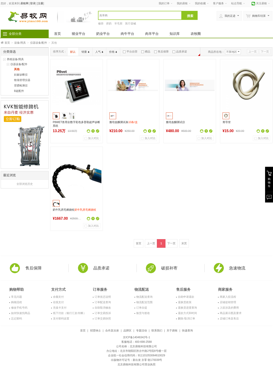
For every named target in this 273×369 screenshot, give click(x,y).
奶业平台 (103, 34)
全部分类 (15, 34)
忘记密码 (16, 318)
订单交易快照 (103, 318)
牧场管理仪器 (22, 80)
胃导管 (227, 122)
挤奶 (109, 23)
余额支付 (58, 296)
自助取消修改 (103, 307)
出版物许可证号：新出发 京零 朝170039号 (136, 360)
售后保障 (161, 51)
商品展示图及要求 (231, 313)
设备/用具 (20, 42)
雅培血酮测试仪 (175, 122)
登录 (33, 3)
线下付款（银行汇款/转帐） (69, 313)
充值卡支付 (60, 307)
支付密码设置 (61, 318)
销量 (85, 51)
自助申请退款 (186, 296)
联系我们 (156, 330)
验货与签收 (143, 313)
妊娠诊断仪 (21, 74)
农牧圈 (196, 34)
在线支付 (58, 302)
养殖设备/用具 (15, 59)
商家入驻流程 (228, 296)
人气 (99, 51)
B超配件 (19, 91)
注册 (40, 3)
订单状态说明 (103, 296)
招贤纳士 (95, 330)
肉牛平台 (127, 34)
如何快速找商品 (20, 313)
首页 (57, 34)
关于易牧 (172, 330)
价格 (113, 51)
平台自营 (130, 51)
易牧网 (24, 3)
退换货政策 (185, 302)
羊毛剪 (118, 23)
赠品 (145, 51)
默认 (73, 51)
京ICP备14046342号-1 (136, 337)
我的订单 (164, 3)
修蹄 (100, 23)
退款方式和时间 (187, 313)
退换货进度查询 (187, 307)
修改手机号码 (19, 307)
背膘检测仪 (21, 85)
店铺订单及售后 (229, 318)
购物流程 (16, 302)
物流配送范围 (144, 302)
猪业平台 (78, 34)
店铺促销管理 (228, 302)
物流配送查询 (144, 296)
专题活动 (141, 330)
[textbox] (139, 15)
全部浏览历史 (25, 184)
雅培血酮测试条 (123, 122)
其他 (16, 69)
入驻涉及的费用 (229, 307)
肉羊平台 (152, 34)
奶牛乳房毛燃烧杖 (74, 209)
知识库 (175, 34)
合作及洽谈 (112, 330)
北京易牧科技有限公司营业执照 (136, 364)
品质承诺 (179, 51)
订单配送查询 (103, 302)
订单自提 (141, 307)
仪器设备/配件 (38, 42)
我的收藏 (200, 3)
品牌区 (127, 330)
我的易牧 (182, 3)
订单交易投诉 (103, 313)
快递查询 (187, 330)
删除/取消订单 (186, 318)
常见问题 (16, 296)
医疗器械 (130, 23)
